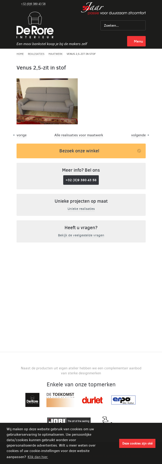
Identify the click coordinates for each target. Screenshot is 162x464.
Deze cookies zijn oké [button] (137, 443)
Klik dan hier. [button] (38, 456)
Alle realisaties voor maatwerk (78, 135)
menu (138, 41)
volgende (138, 135)
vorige (22, 135)
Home (20, 54)
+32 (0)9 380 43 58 (33, 4)
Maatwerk (55, 54)
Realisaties (36, 54)
